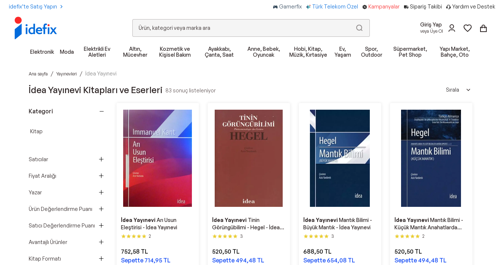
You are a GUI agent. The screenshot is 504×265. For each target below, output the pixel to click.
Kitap (36, 131)
